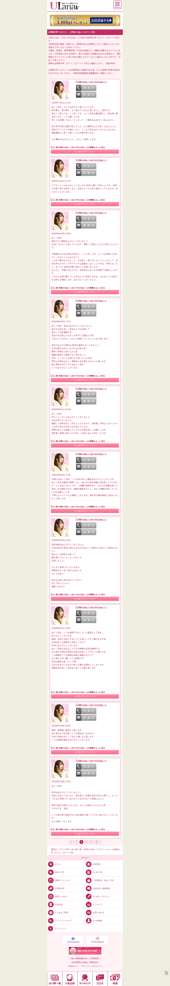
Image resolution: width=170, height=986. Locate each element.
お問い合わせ (94, 913)
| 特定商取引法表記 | (80, 962)
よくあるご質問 (57, 913)
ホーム (54, 864)
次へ (98, 842)
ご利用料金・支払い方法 (99, 880)
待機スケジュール (58, 880)
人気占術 (54, 904)
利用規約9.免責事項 (88, 73)
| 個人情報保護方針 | (79, 958)
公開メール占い (57, 896)
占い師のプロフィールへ (85, 152)
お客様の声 (55, 888)
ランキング (93, 904)
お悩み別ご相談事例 (97, 888)
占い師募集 (93, 921)
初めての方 (55, 872)
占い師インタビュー (97, 896)
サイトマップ (56, 929)
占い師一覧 (93, 872)
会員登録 (92, 864)
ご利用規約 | (94, 958)
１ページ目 (82, 63)
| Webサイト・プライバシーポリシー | (85, 966)
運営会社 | (94, 962)
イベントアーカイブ (59, 921)
